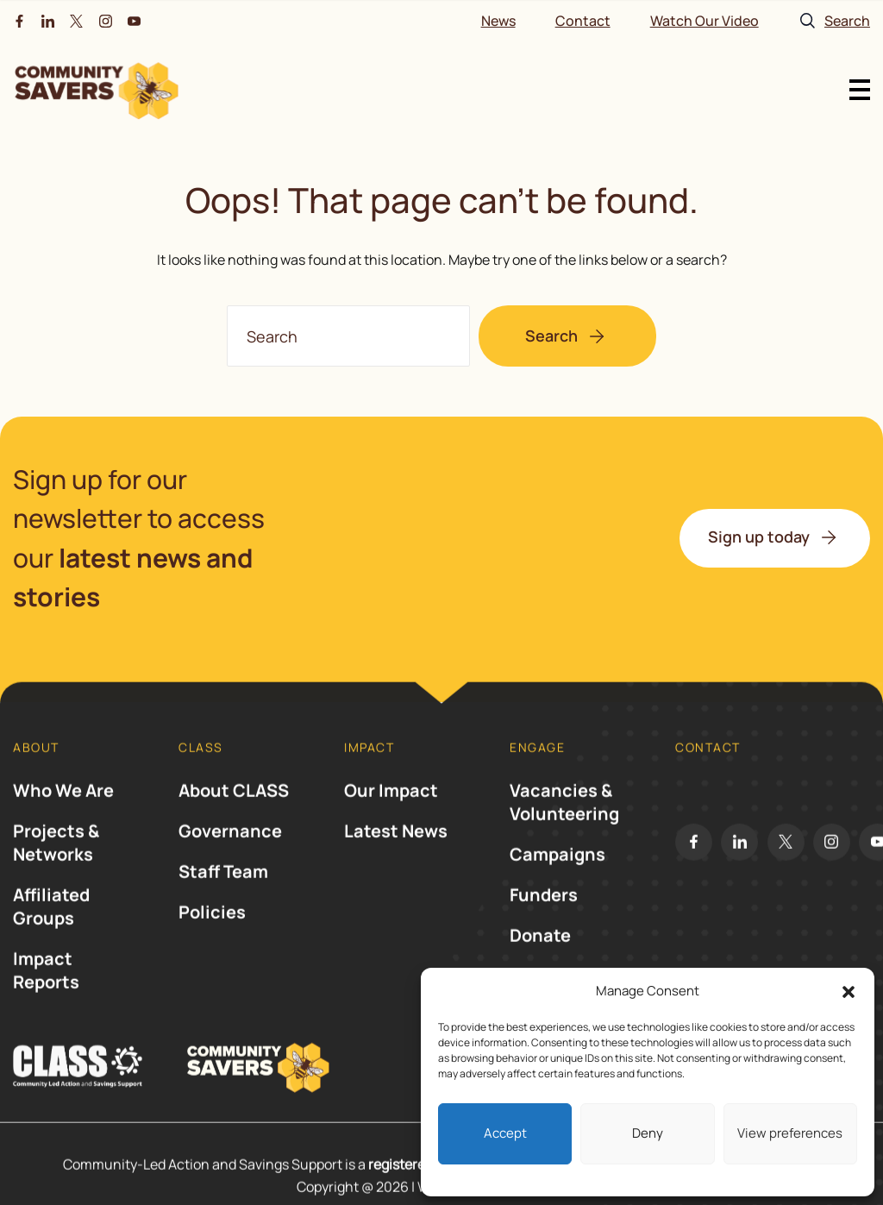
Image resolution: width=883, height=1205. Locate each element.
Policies (212, 926)
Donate (540, 950)
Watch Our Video (704, 20)
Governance (230, 845)
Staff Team (223, 886)
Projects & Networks (56, 857)
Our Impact (391, 805)
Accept (505, 1133)
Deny (647, 1133)
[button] (848, 992)
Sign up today (759, 536)
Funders (544, 909)
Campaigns (557, 869)
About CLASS (233, 805)
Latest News (396, 845)
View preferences (789, 1133)
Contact (583, 20)
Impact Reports (46, 985)
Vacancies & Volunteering (564, 817)
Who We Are (63, 805)
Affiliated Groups (51, 921)
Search (551, 335)
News (498, 20)
